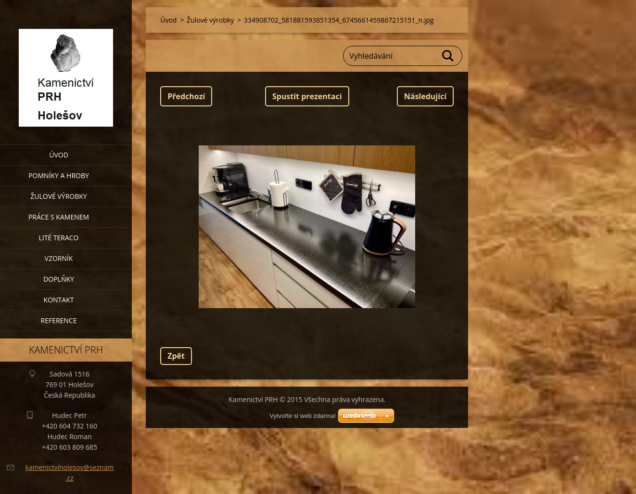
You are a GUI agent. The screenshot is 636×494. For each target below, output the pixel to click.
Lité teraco (58, 237)
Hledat (448, 56)
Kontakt (59, 299)
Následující (425, 96)
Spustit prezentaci (307, 96)
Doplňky (58, 279)
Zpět (176, 356)
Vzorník (59, 258)
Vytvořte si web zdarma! (302, 415)
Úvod (58, 154)
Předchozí (186, 96)
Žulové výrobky (58, 196)
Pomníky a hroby (58, 175)
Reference (59, 320)
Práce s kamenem (58, 216)
